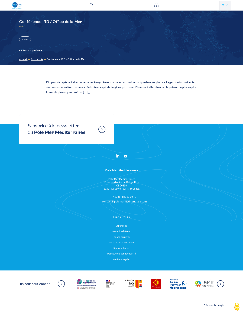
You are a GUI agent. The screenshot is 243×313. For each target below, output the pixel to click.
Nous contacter (122, 248)
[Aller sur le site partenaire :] (86, 284)
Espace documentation (121, 242)
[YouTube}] (125, 156)
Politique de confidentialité (121, 253)
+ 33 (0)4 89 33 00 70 (124, 196)
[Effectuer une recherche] (91, 5)
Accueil (23, 59)
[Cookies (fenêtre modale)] (237, 307)
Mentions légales (122, 259)
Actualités (37, 59)
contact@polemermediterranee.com (124, 201)
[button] (156, 5)
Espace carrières (122, 236)
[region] (121, 59)
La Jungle (219, 305)
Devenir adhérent (121, 231)
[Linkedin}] (117, 156)
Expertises (121, 225)
